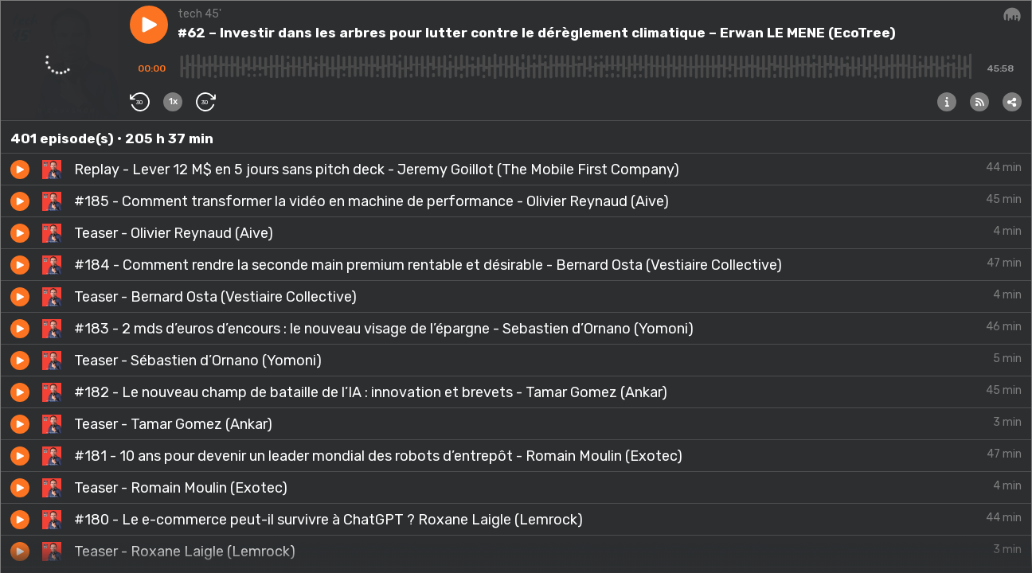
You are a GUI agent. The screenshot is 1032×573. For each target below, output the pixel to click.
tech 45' (199, 14)
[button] (149, 25)
